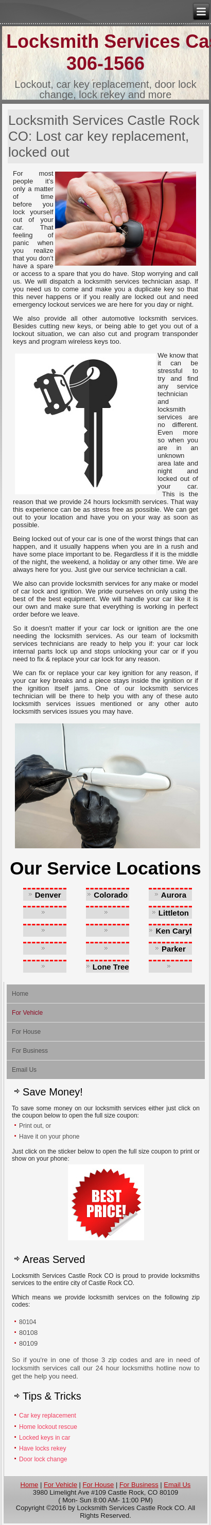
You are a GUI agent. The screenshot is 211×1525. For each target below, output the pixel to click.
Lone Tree (111, 966)
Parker (174, 948)
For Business (30, 1050)
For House (26, 1031)
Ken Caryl (173, 930)
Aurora (173, 894)
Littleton (174, 912)
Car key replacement (47, 1415)
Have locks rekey (42, 1448)
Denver (48, 894)
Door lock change (43, 1459)
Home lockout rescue (48, 1426)
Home (20, 993)
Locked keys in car (45, 1437)
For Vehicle (27, 1012)
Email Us (24, 1069)
